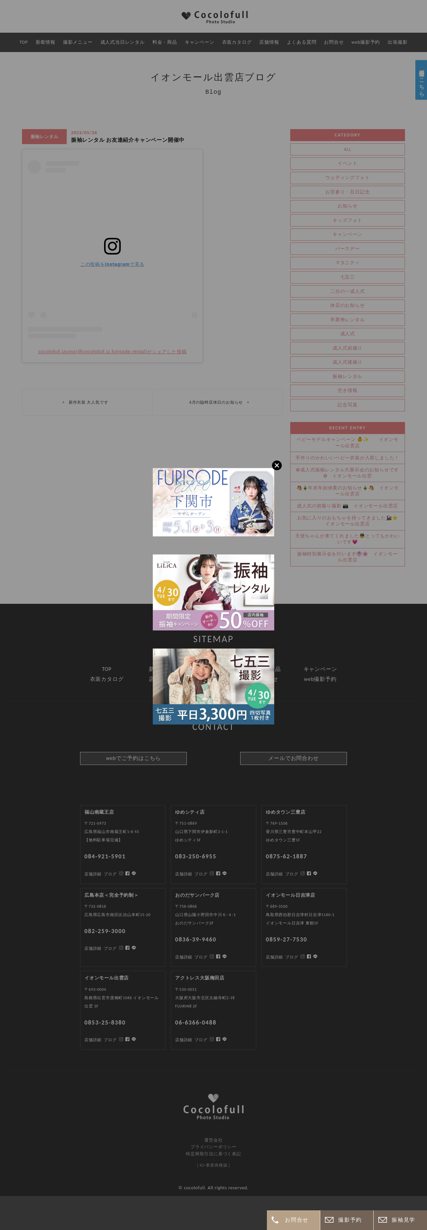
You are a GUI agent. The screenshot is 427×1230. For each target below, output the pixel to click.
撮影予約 (350, 1220)
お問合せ (296, 1220)
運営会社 (213, 1140)
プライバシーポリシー (213, 1146)
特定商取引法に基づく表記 (213, 1153)
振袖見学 (403, 1220)
